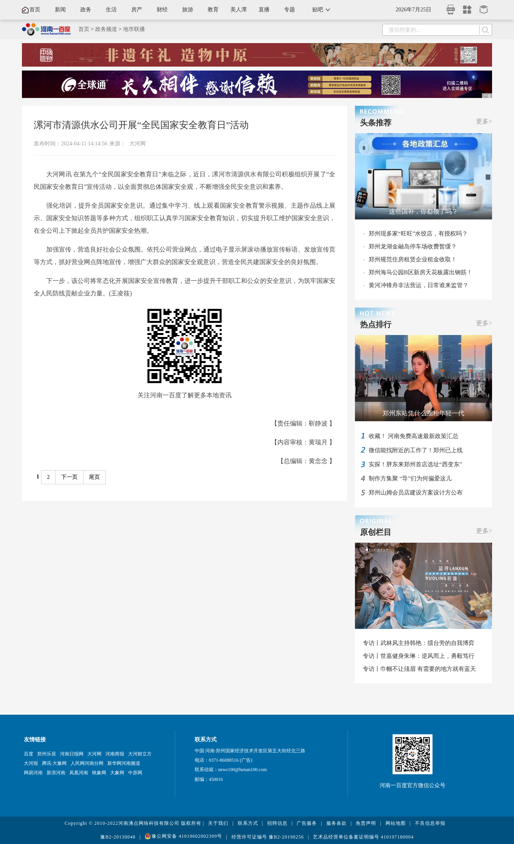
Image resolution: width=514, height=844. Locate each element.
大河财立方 (140, 754)
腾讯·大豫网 (54, 763)
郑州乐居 (46, 754)
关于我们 (218, 823)
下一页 (69, 477)
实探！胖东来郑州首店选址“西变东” (415, 464)
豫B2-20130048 (118, 837)
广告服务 (307, 823)
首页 (34, 10)
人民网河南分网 (87, 763)
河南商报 (114, 754)
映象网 (99, 772)
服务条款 (336, 823)
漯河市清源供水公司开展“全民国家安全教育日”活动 (141, 125)
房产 (136, 10)
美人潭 (238, 10)
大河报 (31, 763)
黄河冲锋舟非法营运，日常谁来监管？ (419, 285)
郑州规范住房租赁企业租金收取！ (413, 259)
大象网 (117, 772)
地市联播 (134, 29)
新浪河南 (56, 772)
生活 (111, 10)
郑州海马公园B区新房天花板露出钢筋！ (420, 272)
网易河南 (33, 772)
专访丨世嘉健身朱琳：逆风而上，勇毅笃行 (418, 656)
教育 (213, 10)
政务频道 (106, 29)
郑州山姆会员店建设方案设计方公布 (416, 492)
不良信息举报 (430, 823)
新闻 (60, 10)
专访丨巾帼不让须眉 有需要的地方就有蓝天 (419, 669)
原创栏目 (375, 532)
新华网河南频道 (123, 763)
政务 (85, 10)
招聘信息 (277, 823)
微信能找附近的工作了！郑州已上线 (416, 450)
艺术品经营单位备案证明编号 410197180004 (363, 837)
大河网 (137, 144)
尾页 (94, 477)
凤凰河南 (78, 772)
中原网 (135, 772)
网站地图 (396, 823)
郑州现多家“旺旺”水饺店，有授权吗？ (418, 233)
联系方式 (248, 823)
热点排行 (375, 324)
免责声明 (366, 823)
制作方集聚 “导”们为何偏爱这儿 (410, 478)
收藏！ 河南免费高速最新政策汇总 (413, 436)
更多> (484, 121)
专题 (289, 10)
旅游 (187, 10)
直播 (264, 10)
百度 (28, 754)
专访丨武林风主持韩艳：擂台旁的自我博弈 (418, 643)
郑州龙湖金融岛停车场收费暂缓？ (413, 246)
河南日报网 (71, 754)
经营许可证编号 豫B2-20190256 (268, 837)
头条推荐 (375, 122)
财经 (162, 10)
